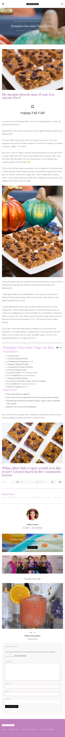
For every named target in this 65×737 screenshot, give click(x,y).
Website (7, 699)
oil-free (22, 497)
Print (59, 347)
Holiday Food (22, 21)
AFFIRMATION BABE (29, 729)
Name (7, 683)
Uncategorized (40, 559)
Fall (5, 497)
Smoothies (30, 559)
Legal (4, 729)
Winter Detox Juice (32, 636)
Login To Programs (46, 729)
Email (7, 691)
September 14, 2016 (38, 543)
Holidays (31, 21)
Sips (34, 632)
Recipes (37, 21)
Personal (23, 559)
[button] (28, 639)
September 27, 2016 (38, 564)
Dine (15, 21)
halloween (13, 497)
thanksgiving (57, 497)
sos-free (47, 497)
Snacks (30, 537)
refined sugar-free (34, 497)
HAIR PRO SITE (14, 729)
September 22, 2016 (32, 30)
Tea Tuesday (37, 537)
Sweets (48, 21)
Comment (8, 661)
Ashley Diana (20, 30)
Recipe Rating (9, 656)
